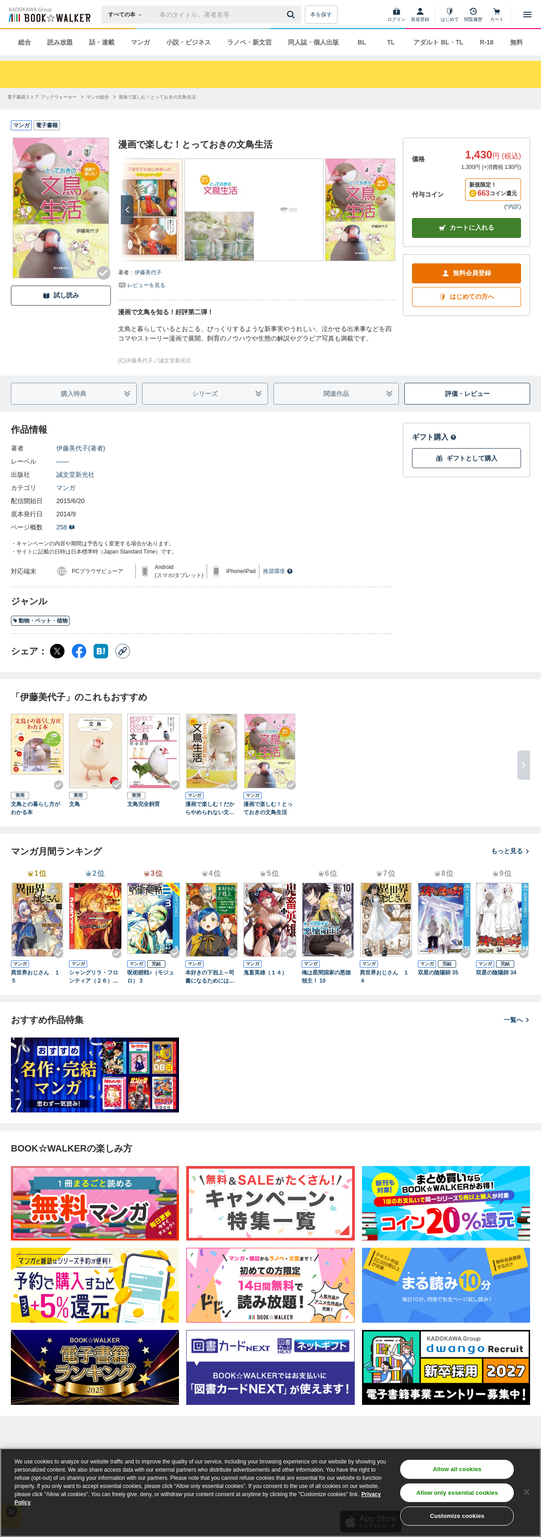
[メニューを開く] (527, 15)
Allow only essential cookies (457, 1492)
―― (62, 461)
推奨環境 (278, 571)
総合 (24, 42)
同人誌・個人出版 (313, 42)
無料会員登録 (466, 273)
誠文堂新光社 (75, 474)
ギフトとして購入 (466, 458)
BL (361, 42)
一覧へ (517, 1019)
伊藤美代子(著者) (80, 448)
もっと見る (510, 851)
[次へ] (127, 209)
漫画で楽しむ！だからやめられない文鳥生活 (209, 808)
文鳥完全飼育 (143, 804)
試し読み (61, 295)
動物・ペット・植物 (40, 621)
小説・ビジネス (188, 42)
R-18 (486, 42)
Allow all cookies (457, 1469)
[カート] (497, 14)
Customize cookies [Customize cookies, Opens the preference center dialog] (457, 1515)
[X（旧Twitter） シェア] (57, 651)
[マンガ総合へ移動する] (97, 97)
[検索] (292, 14)
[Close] (526, 1492)
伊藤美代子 (148, 272)
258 (65, 527)
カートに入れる (466, 228)
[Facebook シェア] (79, 651)
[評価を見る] (141, 284)
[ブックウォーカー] (48, 14)
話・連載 (101, 42)
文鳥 (74, 804)
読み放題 (60, 42)
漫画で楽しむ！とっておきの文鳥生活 (268, 808)
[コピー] (123, 651)
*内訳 (512, 206)
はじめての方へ (466, 297)
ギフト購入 (434, 437)
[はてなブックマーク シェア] (101, 651)
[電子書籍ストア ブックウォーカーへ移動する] (42, 97)
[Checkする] (103, 273)
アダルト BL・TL (438, 42)
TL (391, 42)
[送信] (292, 14)
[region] (270, 1492)
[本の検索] (128, 14)
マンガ (140, 42)
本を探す (321, 14)
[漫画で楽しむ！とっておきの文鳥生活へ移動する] (157, 97)
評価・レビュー (467, 393)
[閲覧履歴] (473, 14)
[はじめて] (450, 14)
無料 (516, 42)
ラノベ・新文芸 (249, 42)
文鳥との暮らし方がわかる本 (35, 808)
